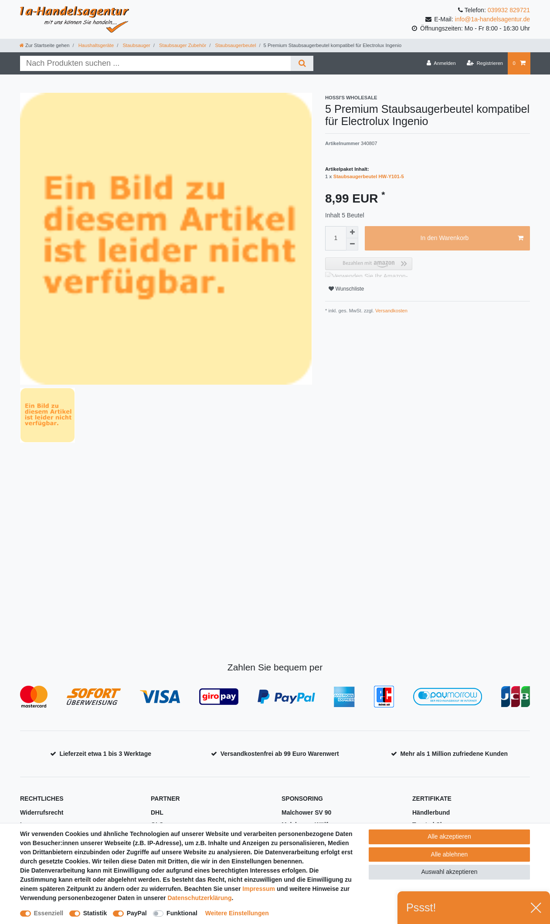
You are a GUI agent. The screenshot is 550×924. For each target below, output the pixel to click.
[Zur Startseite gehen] (44, 45)
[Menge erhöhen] (352, 232)
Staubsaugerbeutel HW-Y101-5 (368, 176)
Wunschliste (346, 289)
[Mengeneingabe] (335, 238)
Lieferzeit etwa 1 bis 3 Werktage (105, 753)
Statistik (95, 913)
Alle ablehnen (449, 854)
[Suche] (302, 63)
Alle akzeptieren (449, 836)
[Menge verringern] (352, 244)
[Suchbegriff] (155, 63)
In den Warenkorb (472, 238)
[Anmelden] (441, 63)
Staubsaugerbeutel (235, 45)
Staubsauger (135, 45)
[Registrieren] (485, 63)
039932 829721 (509, 10)
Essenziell (49, 913)
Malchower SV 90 (306, 812)
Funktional (181, 913)
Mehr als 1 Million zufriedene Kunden (454, 753)
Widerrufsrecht (41, 812)
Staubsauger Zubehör (182, 45)
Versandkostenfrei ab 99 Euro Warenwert (280, 753)
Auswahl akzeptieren (449, 871)
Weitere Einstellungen (237, 913)
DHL (157, 812)
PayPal (137, 913)
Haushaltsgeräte (95, 45)
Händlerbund (431, 812)
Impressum (258, 888)
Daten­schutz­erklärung (199, 897)
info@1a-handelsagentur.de (492, 19)
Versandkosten (390, 310)
